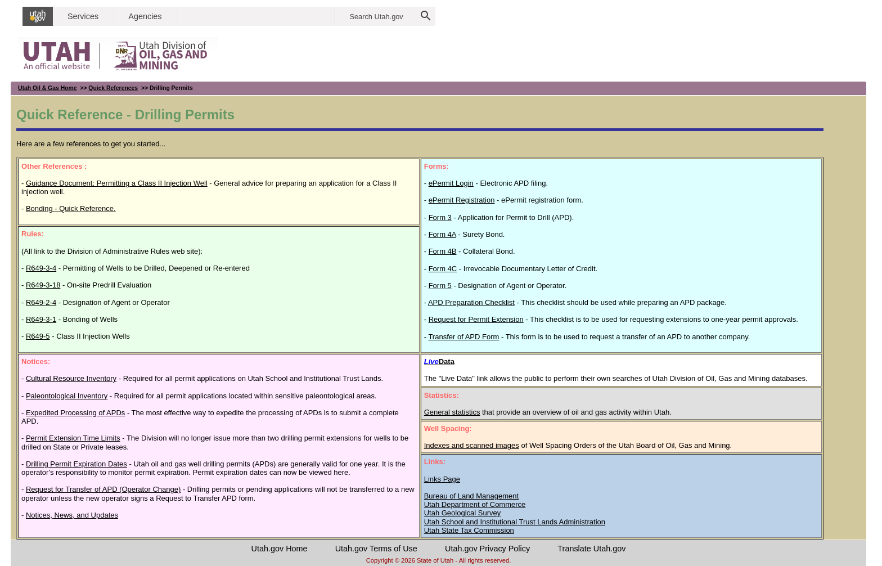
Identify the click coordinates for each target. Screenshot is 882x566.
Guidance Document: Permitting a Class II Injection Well (117, 183)
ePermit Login (451, 183)
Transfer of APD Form (463, 337)
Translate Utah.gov (591, 548)
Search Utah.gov (376, 16)
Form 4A (442, 234)
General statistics (452, 412)
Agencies (144, 16)
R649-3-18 (43, 285)
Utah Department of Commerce (475, 504)
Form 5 (440, 285)
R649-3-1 (41, 319)
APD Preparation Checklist (471, 302)
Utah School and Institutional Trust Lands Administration (514, 522)
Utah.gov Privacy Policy (487, 548)
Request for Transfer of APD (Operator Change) (103, 489)
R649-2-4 (41, 302)
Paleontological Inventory (66, 396)
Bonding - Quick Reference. (71, 208)
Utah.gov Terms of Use (376, 548)
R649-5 (38, 336)
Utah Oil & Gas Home (47, 88)
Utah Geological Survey (462, 513)
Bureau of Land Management (471, 496)
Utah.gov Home (279, 548)
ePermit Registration (462, 200)
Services (83, 16)
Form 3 (440, 217)
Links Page (442, 479)
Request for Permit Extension (476, 319)
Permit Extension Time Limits (73, 438)
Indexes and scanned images (471, 445)
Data (439, 361)
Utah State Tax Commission (469, 530)
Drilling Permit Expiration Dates (76, 464)
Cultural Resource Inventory (71, 378)
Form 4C (443, 268)
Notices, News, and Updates (72, 515)
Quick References (113, 88)
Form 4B (443, 251)
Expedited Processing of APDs (75, 412)
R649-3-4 (41, 268)
